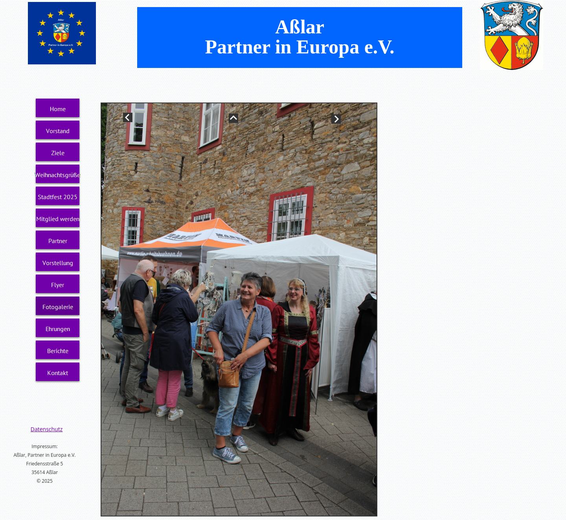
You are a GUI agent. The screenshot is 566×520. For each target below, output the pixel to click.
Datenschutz (46, 429)
